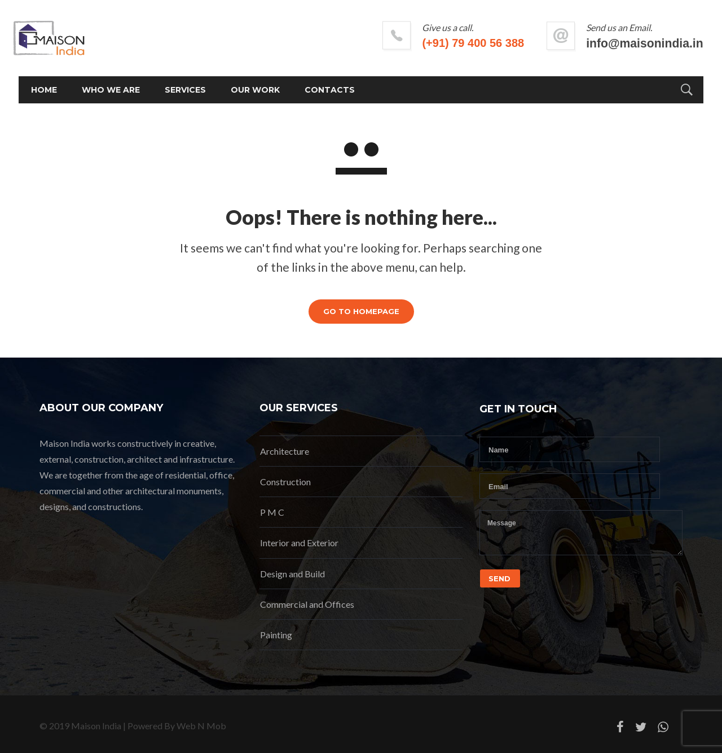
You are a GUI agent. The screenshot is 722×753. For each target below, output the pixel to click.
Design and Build (292, 573)
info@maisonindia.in (624, 43)
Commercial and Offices (307, 604)
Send (499, 578)
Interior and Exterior (299, 542)
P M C (272, 512)
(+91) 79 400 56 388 (453, 43)
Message (581, 532)
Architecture (284, 451)
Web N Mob (201, 725)
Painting (276, 634)
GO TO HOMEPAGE (361, 311)
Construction (285, 481)
